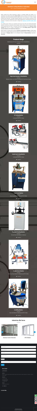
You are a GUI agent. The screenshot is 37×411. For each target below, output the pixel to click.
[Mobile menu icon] (35, 2)
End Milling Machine (18, 308)
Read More (18, 313)
